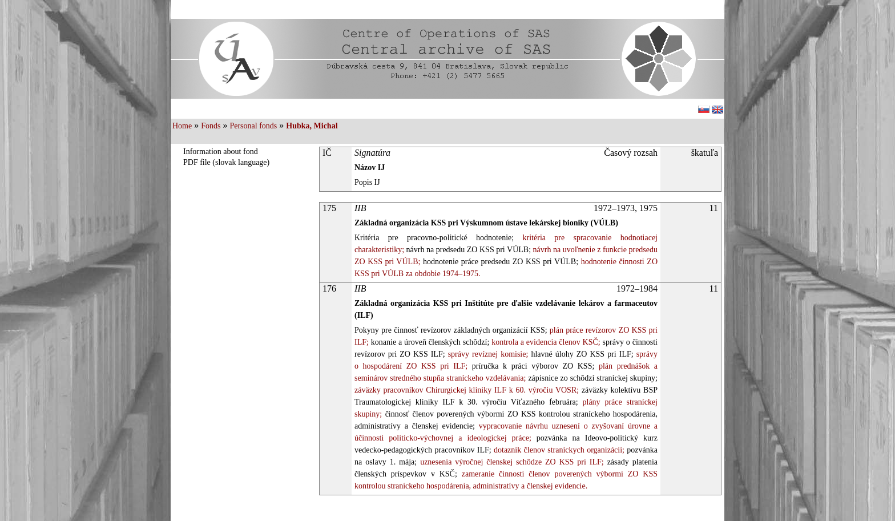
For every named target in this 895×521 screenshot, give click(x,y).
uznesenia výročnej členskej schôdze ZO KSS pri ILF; (510, 462)
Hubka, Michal (311, 126)
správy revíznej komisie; (487, 354)
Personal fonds (253, 126)
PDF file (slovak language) (226, 162)
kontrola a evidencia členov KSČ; (544, 342)
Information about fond (220, 151)
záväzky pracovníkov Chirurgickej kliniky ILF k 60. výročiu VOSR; (466, 390)
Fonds (210, 126)
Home (182, 126)
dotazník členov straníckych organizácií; (557, 450)
